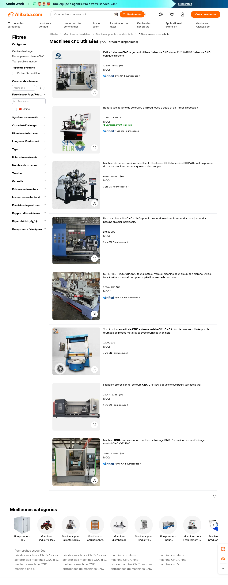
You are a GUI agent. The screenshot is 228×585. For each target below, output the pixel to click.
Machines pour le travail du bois (114, 34)
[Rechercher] (132, 14)
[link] (223, 549)
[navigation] (29, 267)
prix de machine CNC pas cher (131, 564)
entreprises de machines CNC (83, 569)
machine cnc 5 (169, 564)
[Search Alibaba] (82, 14)
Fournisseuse (132, 76)
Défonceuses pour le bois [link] (154, 34)
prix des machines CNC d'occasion (37, 555)
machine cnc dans (123, 555)
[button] (116, 14)
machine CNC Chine (124, 559)
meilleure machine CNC (30, 564)
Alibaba (53, 34)
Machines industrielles (77, 34)
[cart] (172, 15)
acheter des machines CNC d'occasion (37, 559)
